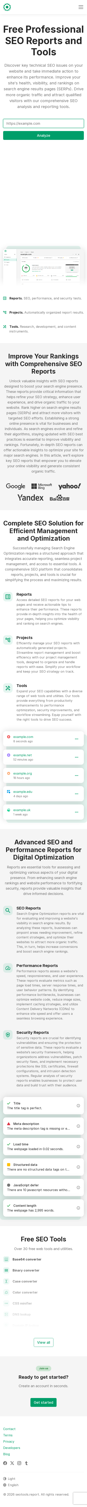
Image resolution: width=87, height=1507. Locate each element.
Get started (43, 1402)
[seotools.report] (7, 7)
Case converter (25, 1281)
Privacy (8, 1441)
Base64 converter (27, 1259)
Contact (9, 1429)
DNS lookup (22, 1314)
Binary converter (26, 1270)
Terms (8, 1435)
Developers (11, 1448)
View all (43, 1342)
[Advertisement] (43, 187)
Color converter (25, 1292)
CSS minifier (22, 1303)
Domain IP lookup (26, 1325)
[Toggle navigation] (81, 7)
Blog (6, 1454)
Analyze (43, 135)
